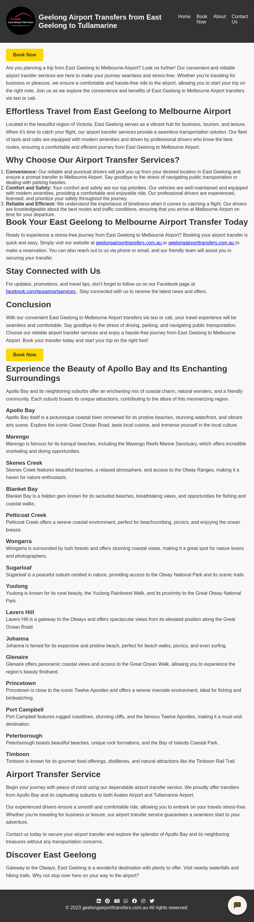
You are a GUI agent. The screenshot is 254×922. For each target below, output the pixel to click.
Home (184, 16)
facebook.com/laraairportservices (41, 291)
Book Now (202, 19)
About (219, 16)
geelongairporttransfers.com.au (129, 242)
